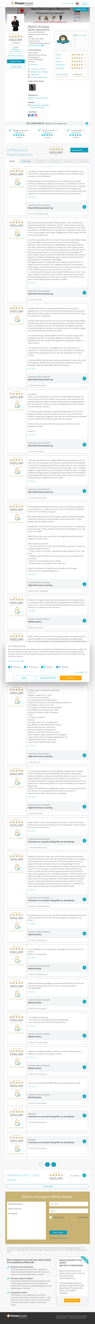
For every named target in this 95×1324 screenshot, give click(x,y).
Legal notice (35, 74)
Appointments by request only (38, 98)
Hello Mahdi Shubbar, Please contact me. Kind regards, (26, 1221)
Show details (74, 672)
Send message (58, 1232)
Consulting (59, 68)
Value (58, 58)
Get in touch (81, 9)
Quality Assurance (73, 1316)
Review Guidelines (61, 1316)
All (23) (11, 161)
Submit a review (15, 61)
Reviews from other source (15, 50)
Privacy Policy (25, 661)
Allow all (70, 678)
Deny (24, 678)
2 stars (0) (68, 161)
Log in (85, 4)
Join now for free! (72, 1300)
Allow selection (47, 678)
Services (59, 61)
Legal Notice (59, 1318)
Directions (34, 64)
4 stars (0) (40, 161)
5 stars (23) (26, 161)
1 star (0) (83, 161)
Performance (60, 65)
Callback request (59, 1217)
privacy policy (63, 1238)
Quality (58, 55)
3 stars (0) (54, 161)
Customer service (62, 74)
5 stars (75, 34)
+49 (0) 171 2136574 (38, 69)
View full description (35, 45)
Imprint (16, 661)
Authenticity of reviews (16, 56)
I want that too (68, 3)
